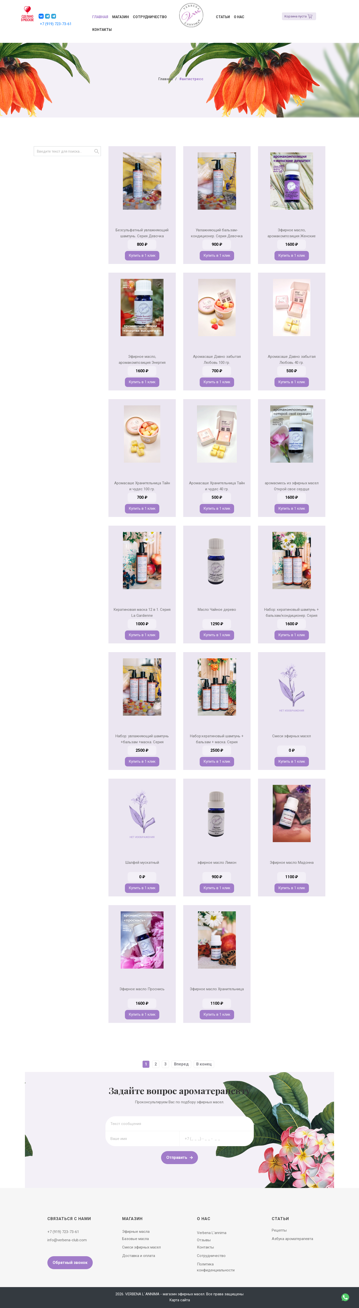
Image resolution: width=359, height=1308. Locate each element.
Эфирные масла (136, 1231)
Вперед (181, 1064)
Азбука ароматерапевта (292, 1239)
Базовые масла (135, 1239)
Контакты (102, 30)
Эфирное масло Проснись (142, 989)
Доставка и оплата (138, 1255)
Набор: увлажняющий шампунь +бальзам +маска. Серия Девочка (142, 742)
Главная (100, 17)
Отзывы (204, 1240)
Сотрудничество (150, 17)
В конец (204, 1064)
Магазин (120, 17)
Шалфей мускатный (142, 862)
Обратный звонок (70, 1262)
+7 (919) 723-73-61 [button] (56, 24)
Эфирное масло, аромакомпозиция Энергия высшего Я (142, 362)
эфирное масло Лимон (216, 862)
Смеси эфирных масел (291, 736)
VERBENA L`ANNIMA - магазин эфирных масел (164, 1294)
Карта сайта (179, 1300)
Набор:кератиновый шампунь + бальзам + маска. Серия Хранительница (217, 742)
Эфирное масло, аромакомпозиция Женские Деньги (292, 236)
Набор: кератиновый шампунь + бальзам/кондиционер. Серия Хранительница (291, 615)
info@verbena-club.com (67, 1240)
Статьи (223, 17)
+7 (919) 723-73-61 (63, 1232)
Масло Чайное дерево (217, 609)
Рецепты (279, 1230)
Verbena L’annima (211, 1233)
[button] (41, 16)
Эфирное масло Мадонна (292, 862)
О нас (239, 17)
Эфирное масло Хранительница (217, 989)
